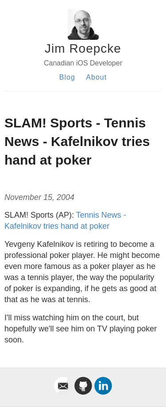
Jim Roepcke (83, 48)
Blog (67, 77)
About (96, 77)
